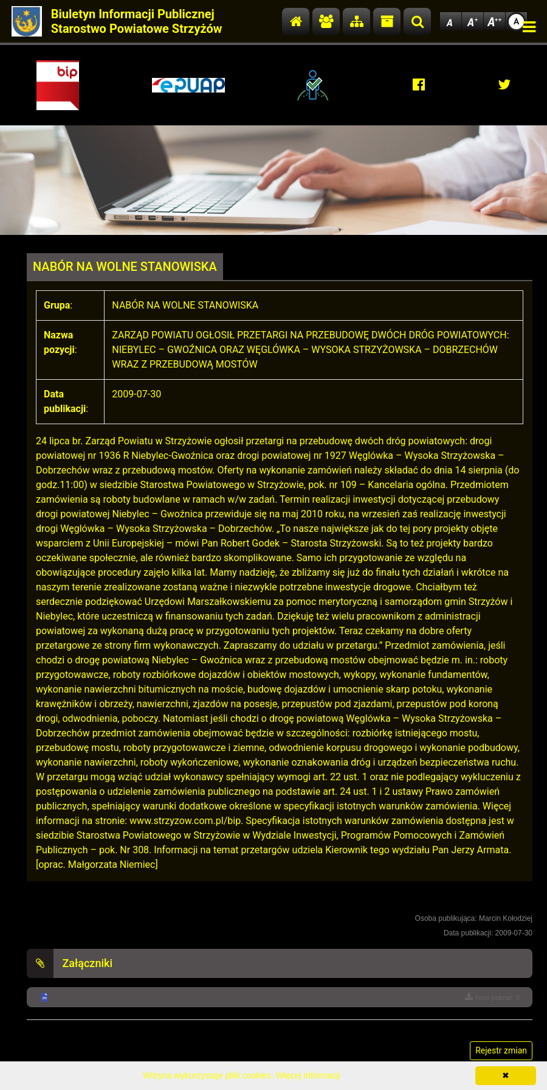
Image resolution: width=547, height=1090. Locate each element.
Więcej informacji (308, 1075)
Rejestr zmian (501, 1050)
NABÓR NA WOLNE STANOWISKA (125, 266)
